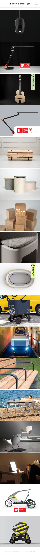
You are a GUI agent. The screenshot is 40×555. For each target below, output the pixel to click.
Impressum (32, 551)
